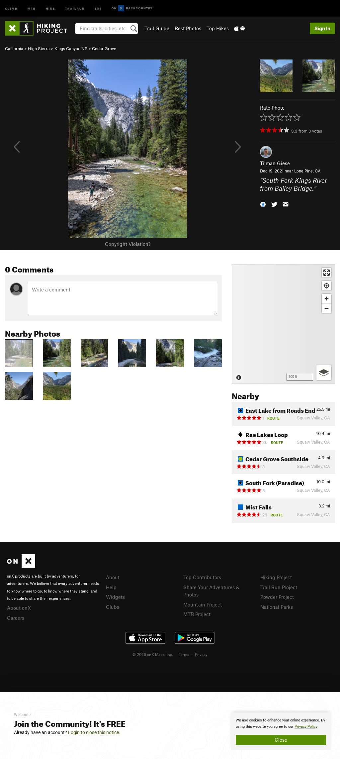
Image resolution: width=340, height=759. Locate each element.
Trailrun (75, 8)
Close (281, 740)
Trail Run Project (278, 587)
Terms (184, 654)
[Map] (283, 324)
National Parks (276, 607)
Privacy (201, 654)
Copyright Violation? (127, 244)
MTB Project (197, 614)
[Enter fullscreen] (326, 272)
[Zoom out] (326, 308)
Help (111, 587)
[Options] (323, 372)
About (113, 577)
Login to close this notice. (94, 732)
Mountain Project (202, 604)
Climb (11, 8)
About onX (19, 608)
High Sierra (39, 48)
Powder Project (277, 597)
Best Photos (188, 28)
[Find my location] (326, 285)
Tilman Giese (275, 163)
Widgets (115, 597)
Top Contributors (202, 577)
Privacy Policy (306, 726)
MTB (32, 8)
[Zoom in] (326, 298)
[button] (263, 204)
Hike (50, 8)
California (14, 48)
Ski (98, 8)
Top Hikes (218, 28)
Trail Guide (156, 28)
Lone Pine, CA (307, 170)
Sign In (322, 28)
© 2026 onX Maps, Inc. (152, 654)
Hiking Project (276, 577)
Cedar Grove (104, 48)
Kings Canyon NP (70, 48)
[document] (281, 731)
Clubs (112, 607)
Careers (15, 618)
